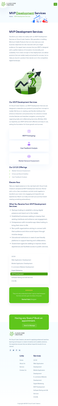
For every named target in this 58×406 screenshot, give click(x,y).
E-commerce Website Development (23, 267)
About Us (22, 363)
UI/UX (13, 256)
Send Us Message (34, 325)
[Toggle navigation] (55, 4)
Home (11, 16)
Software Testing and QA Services (22, 277)
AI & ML (14, 281)
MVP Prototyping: (29, 141)
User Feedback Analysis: (29, 155)
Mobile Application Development (22, 263)
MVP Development (18, 274)
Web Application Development (21, 260)
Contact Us (23, 370)
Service (22, 367)
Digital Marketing (17, 270)
